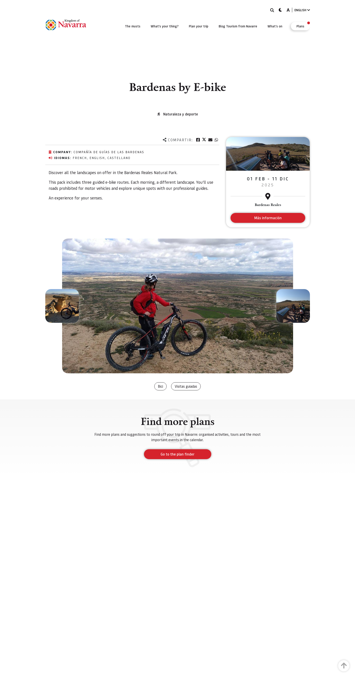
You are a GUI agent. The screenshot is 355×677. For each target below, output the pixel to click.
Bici (160, 386)
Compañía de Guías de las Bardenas (109, 152)
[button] (62, 306)
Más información (268, 217)
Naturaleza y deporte (180, 114)
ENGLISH (302, 10)
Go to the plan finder (177, 454)
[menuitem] (132, 26)
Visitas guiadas (186, 386)
